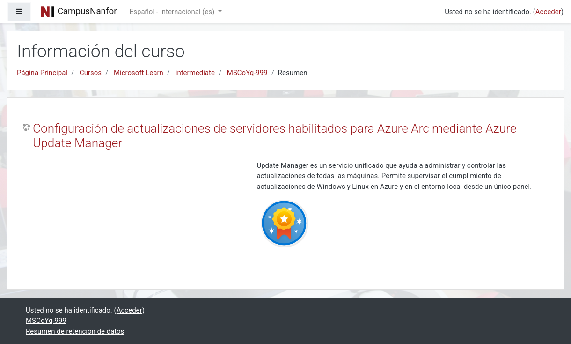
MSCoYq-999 (247, 72)
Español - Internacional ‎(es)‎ (173, 11)
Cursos (91, 72)
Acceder (548, 11)
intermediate (195, 72)
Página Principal (42, 72)
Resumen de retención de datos (75, 331)
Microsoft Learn (138, 72)
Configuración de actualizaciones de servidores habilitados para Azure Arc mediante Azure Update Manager (274, 135)
